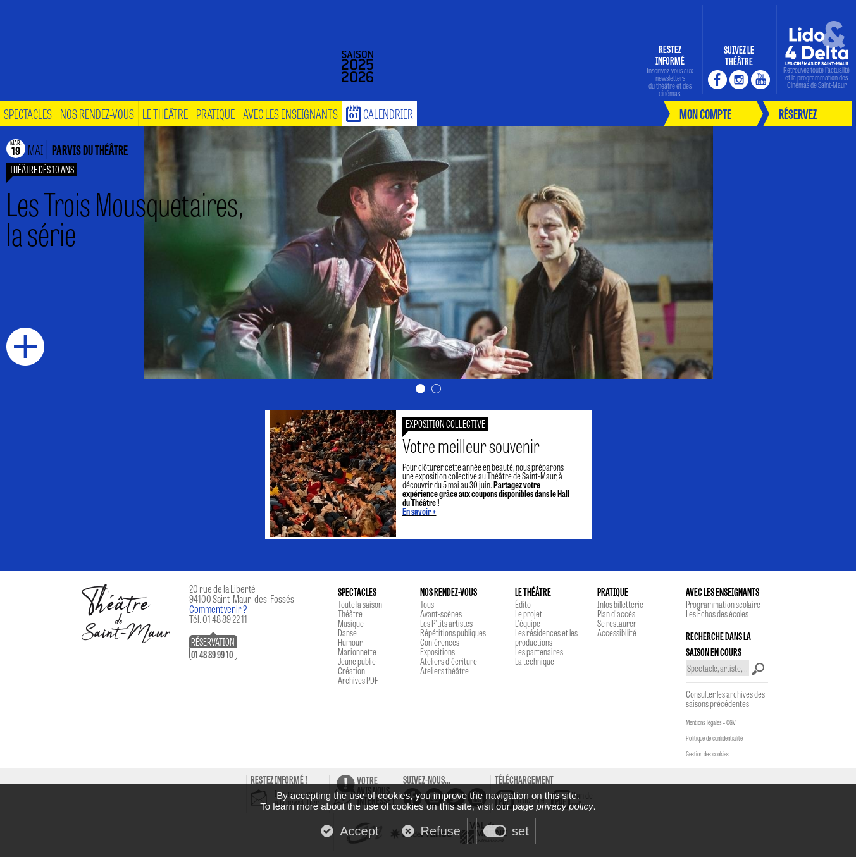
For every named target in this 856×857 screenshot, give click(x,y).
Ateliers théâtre (444, 670)
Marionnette (357, 651)
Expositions (437, 651)
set (520, 831)
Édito (523, 604)
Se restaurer (616, 623)
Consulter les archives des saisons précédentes (725, 698)
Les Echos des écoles (717, 613)
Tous (427, 604)
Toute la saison (360, 604)
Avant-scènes (441, 613)
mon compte (705, 113)
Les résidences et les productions (546, 637)
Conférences (439, 642)
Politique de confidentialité (714, 738)
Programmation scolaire (723, 604)
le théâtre (165, 113)
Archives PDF (358, 680)
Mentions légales (704, 722)
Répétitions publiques (453, 632)
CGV (731, 722)
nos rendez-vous (97, 113)
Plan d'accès (616, 613)
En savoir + (419, 511)
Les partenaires (539, 651)
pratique (215, 113)
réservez (798, 113)
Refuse (441, 831)
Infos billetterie (620, 604)
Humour (350, 642)
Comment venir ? (218, 608)
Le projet (528, 613)
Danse (347, 632)
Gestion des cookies (707, 753)
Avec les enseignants (290, 113)
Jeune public (357, 661)
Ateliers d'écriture (448, 661)
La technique (534, 661)
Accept (359, 831)
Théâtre (350, 613)
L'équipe (527, 623)
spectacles (28, 113)
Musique (351, 623)
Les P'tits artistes (446, 623)
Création (351, 670)
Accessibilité (616, 632)
